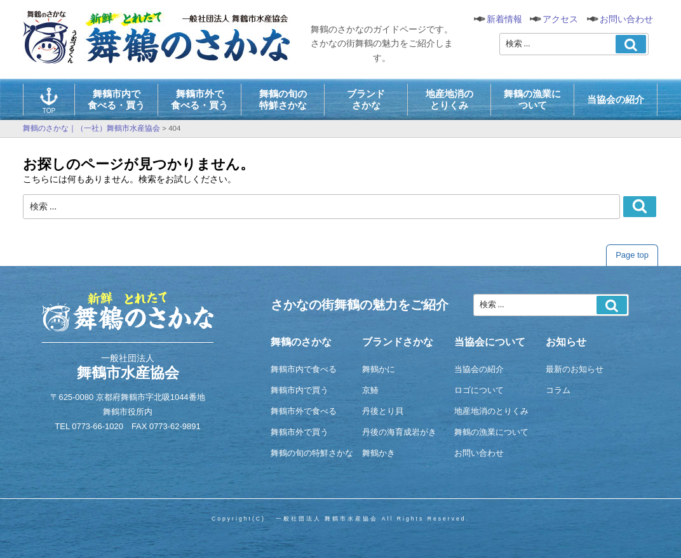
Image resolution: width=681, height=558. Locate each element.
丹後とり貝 (382, 411)
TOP (49, 101)
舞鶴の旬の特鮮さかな (283, 99)
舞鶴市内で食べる (304, 369)
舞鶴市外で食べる (304, 411)
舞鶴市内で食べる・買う (116, 99)
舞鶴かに (378, 369)
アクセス (560, 19)
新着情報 (504, 19)
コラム (558, 390)
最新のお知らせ (574, 369)
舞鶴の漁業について (532, 99)
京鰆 (370, 390)
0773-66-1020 (97, 426)
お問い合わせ (626, 19)
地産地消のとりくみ (449, 99)
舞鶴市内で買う (299, 390)
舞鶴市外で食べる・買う (199, 99)
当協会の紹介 (615, 99)
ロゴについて (479, 390)
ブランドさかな (366, 99)
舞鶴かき (378, 453)
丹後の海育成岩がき (399, 432)
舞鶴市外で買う (299, 432)
